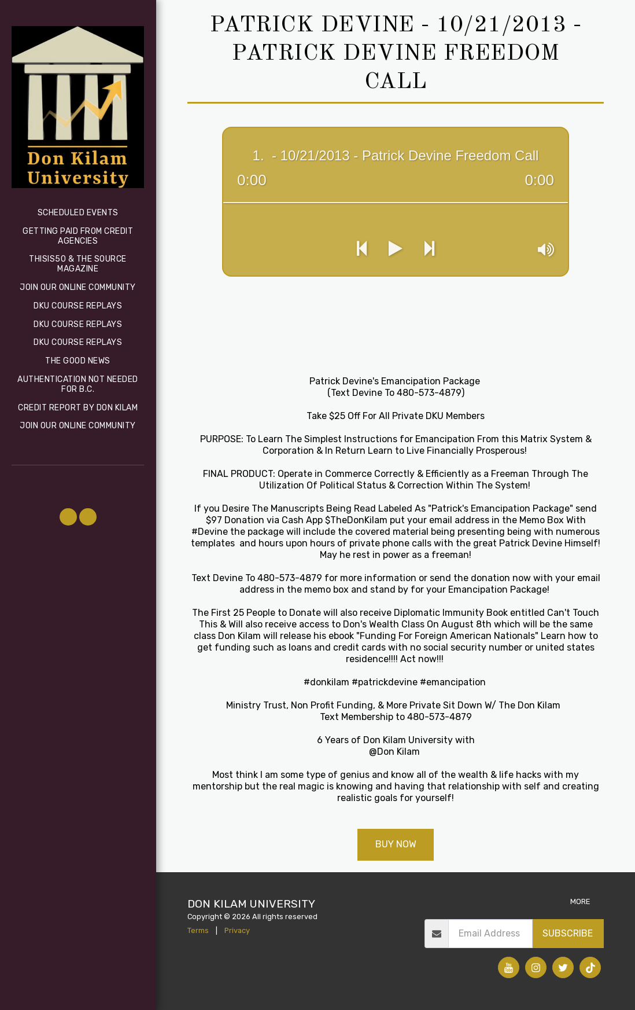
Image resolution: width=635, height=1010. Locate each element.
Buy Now (395, 844)
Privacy (237, 930)
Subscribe (567, 933)
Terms (198, 930)
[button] (68, 517)
